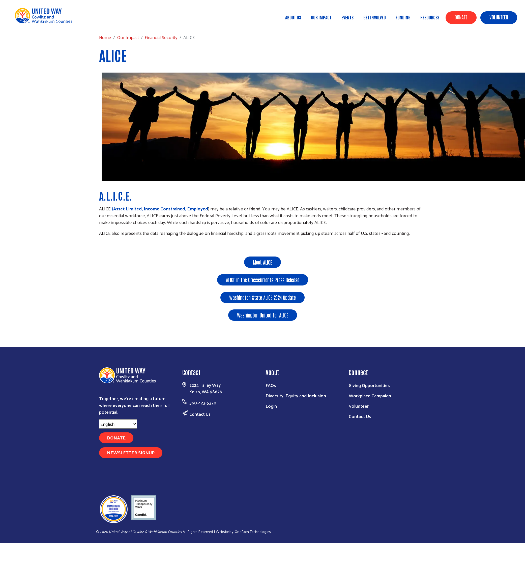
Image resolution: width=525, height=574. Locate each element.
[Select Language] (118, 424)
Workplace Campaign (370, 395)
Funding (403, 17)
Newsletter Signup (131, 452)
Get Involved (374, 17)
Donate (461, 17)
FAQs (271, 385)
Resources (429, 17)
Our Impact (321, 17)
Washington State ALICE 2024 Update (262, 297)
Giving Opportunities (369, 385)
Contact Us (200, 414)
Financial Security (86, 21)
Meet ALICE (262, 262)
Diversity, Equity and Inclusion (296, 395)
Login (271, 406)
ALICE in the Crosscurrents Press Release (262, 279)
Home (30, 21)
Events (347, 17)
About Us (293, 17)
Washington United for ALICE (262, 315)
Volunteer (498, 17)
